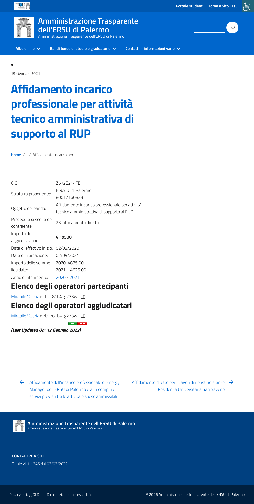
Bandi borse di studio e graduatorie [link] (80, 48)
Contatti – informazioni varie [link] (150, 48)
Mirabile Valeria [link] (25, 296)
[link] (248, 6)
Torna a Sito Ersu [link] (223, 6)
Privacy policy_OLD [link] (24, 494)
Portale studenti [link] (190, 6)
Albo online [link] (25, 48)
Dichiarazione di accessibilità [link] (69, 494)
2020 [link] (61, 277)
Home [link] (16, 155)
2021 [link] (75, 277)
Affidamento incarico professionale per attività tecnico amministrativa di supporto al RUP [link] (72, 111)
